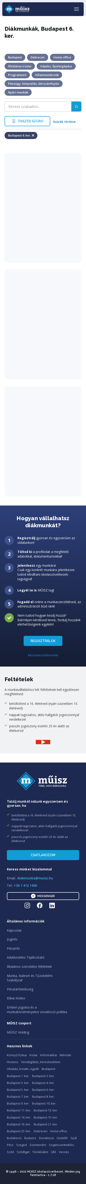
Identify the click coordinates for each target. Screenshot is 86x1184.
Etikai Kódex (16, 998)
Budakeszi (14, 1138)
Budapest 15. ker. (46, 1117)
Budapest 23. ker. (19, 1131)
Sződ (10, 1152)
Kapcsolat (14, 930)
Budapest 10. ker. (44, 1103)
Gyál (73, 1138)
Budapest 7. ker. (18, 1096)
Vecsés (64, 1152)
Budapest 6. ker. (43, 1090)
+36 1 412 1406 (25, 885)
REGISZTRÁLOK (43, 641)
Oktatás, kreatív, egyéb (23, 1069)
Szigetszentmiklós (61, 1145)
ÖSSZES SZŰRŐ (27, 121)
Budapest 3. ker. (18, 1083)
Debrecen (40, 1131)
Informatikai (48, 1055)
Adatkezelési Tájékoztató (25, 957)
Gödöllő (62, 1138)
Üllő (53, 1152)
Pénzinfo (13, 948)
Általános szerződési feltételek (29, 966)
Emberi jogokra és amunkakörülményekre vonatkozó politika (37, 1009)
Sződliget (23, 1152)
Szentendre (38, 1145)
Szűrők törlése (64, 121)
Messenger (43, 896)
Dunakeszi (46, 1138)
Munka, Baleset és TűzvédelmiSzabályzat (30, 977)
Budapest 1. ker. (18, 1076)
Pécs (10, 1145)
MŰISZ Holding (18, 1032)
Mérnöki (65, 1055)
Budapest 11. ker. (19, 1110)
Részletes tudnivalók (43, 655)
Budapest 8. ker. (43, 1096)
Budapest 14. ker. (19, 1117)
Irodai (33, 1055)
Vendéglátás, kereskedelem (40, 1062)
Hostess (12, 1062)
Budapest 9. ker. (18, 1103)
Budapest (48, 1069)
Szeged (21, 1145)
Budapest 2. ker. (43, 1076)
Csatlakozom (43, 855)
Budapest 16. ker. (19, 1124)
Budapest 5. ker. (18, 1090)
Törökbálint (40, 1152)
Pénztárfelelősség (20, 989)
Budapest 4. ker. (43, 1083)
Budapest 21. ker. (46, 1124)
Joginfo (12, 939)
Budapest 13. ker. (46, 1110)
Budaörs (30, 1138)
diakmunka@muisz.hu (35, 878)
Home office (58, 1131)
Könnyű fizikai (17, 1055)
